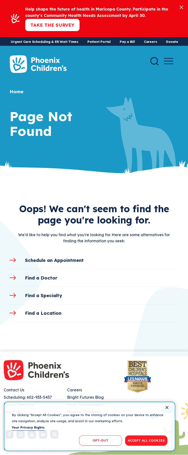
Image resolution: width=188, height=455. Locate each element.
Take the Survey (52, 25)
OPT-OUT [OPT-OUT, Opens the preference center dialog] (100, 440)
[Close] (181, 7)
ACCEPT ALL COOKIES (146, 440)
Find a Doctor (41, 278)
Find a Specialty (43, 295)
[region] (89, 426)
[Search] (154, 61)
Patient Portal (99, 42)
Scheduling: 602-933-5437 (28, 397)
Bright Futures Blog (85, 397)
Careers (150, 42)
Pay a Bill (127, 42)
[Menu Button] (168, 61)
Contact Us (14, 389)
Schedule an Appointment (54, 260)
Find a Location (43, 313)
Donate (172, 42)
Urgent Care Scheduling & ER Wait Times (44, 42)
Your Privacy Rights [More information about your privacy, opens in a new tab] (28, 427)
